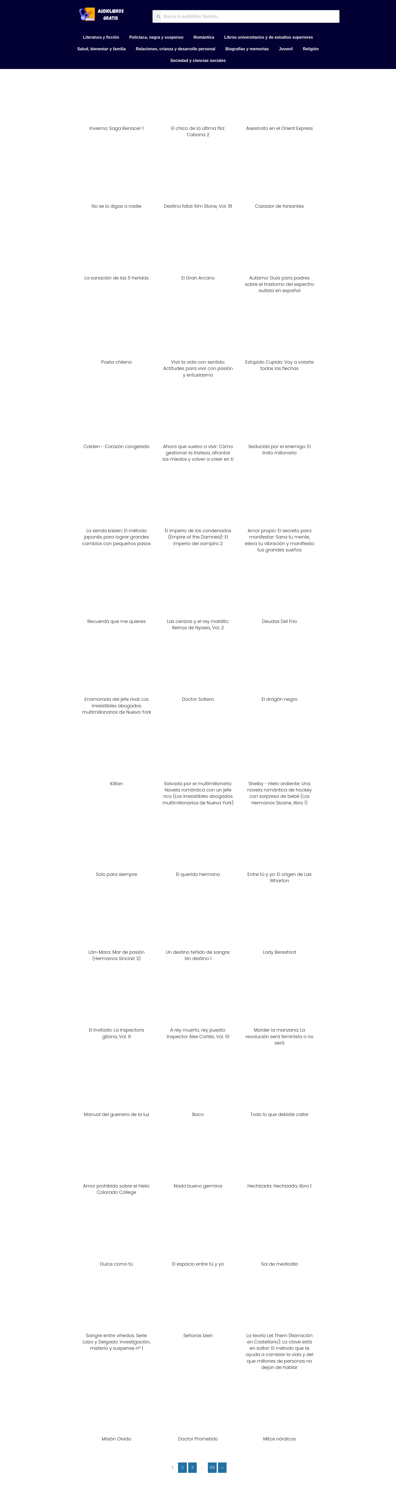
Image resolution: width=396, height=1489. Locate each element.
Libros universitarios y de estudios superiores (268, 37)
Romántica (203, 37)
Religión (311, 49)
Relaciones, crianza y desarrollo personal (175, 49)
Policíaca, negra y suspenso (156, 37)
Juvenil (286, 49)
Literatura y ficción (101, 37)
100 (212, 1467)
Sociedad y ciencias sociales (198, 60)
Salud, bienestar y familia (101, 49)
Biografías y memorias (247, 49)
